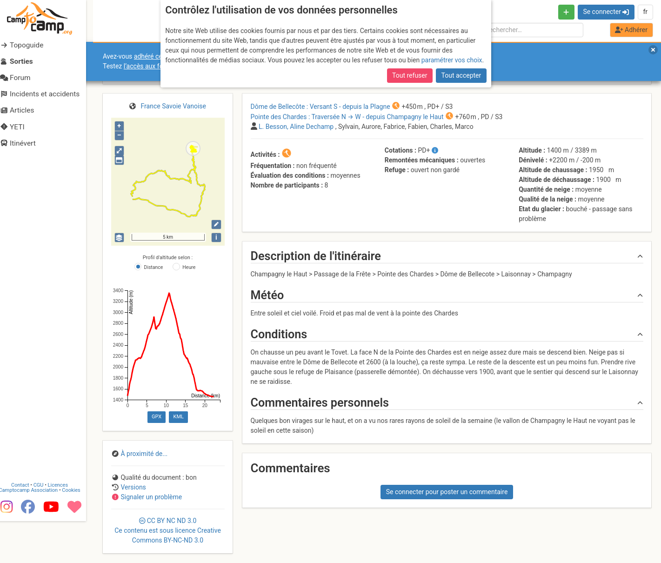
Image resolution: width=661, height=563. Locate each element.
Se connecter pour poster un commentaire (447, 492)
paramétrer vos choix (451, 60)
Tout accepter (461, 75)
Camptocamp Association (35, 532)
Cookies (78, 532)
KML (179, 417)
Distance (153, 267)
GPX (156, 417)
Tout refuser (409, 75)
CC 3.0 (167, 530)
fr (645, 11)
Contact (27, 527)
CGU (45, 527)
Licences (65, 527)
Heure (188, 267)
